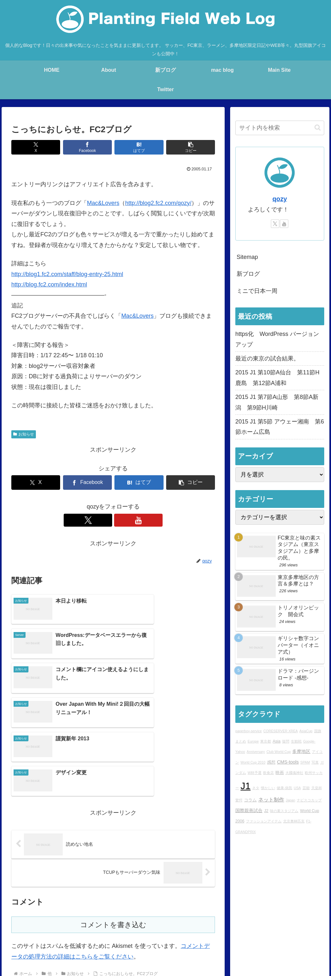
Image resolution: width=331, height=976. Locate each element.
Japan (290, 800)
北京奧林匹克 (293, 821)
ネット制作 (271, 799)
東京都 (265, 741)
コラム (250, 800)
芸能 (306, 788)
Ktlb (274, 931)
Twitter (291, 931)
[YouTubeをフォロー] (120, 520)
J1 (245, 785)
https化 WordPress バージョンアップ (277, 339)
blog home (71, 931)
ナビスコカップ (309, 800)
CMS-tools (288, 762)
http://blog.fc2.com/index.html (49, 284)
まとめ (240, 741)
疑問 (285, 741)
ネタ (255, 788)
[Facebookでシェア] (87, 147)
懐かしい (268, 788)
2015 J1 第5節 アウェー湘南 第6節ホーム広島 (279, 426)
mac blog (160, 931)
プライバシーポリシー (277, 939)
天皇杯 (316, 788)
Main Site (45, 931)
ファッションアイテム (264, 821)
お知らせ (23, 434)
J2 (266, 811)
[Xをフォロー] (105, 520)
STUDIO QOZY (247, 931)
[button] (190, 147)
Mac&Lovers (103, 203)
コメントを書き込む (113, 839)
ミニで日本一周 (257, 291)
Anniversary (256, 752)
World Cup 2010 (252, 762)
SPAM (305, 762)
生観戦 (296, 741)
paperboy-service (248, 731)
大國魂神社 (294, 773)
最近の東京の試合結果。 (267, 358)
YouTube (314, 931)
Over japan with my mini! (200, 931)
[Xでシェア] (35, 147)
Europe (253, 741)
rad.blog (135, 931)
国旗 (317, 731)
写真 (315, 762)
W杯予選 (255, 773)
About (95, 931)
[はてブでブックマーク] (138, 147)
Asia (276, 741)
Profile (114, 931)
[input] (279, 128)
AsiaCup (305, 731)
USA (297, 788)
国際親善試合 (248, 810)
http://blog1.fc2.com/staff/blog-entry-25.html (67, 274)
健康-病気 (284, 788)
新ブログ (248, 274)
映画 (279, 772)
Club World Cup (278, 752)
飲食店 (268, 773)
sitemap (314, 939)
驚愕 (238, 800)
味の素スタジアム (284, 811)
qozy (279, 198)
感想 (271, 762)
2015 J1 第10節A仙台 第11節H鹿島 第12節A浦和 (277, 377)
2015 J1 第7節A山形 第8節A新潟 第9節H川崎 (276, 402)
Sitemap (247, 257)
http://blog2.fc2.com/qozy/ (158, 203)
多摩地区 (301, 751)
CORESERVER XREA (280, 731)
